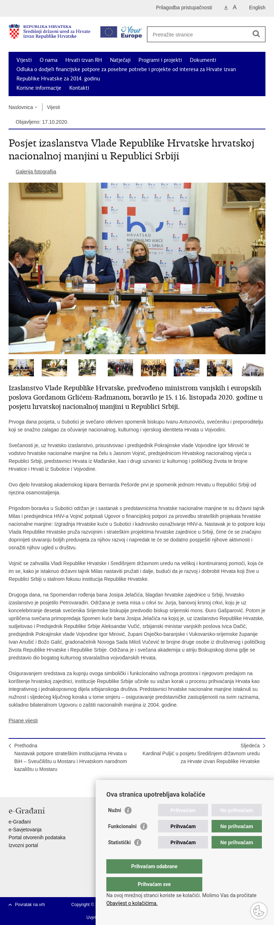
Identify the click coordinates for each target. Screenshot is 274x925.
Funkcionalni (122, 841)
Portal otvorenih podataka (37, 837)
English (257, 7)
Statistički (119, 857)
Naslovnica (21, 107)
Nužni (114, 824)
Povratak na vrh (30, 904)
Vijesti (24, 60)
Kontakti (79, 88)
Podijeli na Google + (58, 786)
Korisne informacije (38, 88)
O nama (48, 60)
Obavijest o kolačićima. (132, 903)
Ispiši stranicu (12, 786)
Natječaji (120, 60)
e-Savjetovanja (25, 829)
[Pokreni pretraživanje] (256, 33)
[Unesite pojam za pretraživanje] (203, 34)
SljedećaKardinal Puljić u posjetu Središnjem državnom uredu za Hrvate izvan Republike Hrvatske (201, 753)
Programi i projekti (160, 60)
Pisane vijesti (23, 720)
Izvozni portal (23, 845)
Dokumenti (203, 60)
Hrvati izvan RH (83, 60)
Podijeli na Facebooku (27, 786)
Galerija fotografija (36, 171)
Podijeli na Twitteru (43, 786)
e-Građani (20, 822)
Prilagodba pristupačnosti (184, 7)
